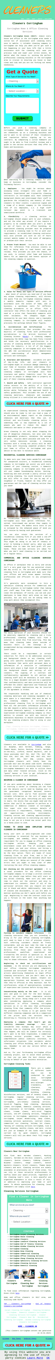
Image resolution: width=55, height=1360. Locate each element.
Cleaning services (31, 1167)
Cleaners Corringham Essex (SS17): (21, 36)
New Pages (16, 1338)
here (33, 1187)
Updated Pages (30, 1338)
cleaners (46, 766)
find (12, 1156)
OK (48, 1358)
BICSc (25, 336)
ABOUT (33, 19)
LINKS (28, 19)
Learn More (35, 1358)
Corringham (36, 744)
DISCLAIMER (48, 19)
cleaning (33, 133)
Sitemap (5, 1338)
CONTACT (40, 19)
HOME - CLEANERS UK (27, 1326)
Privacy (49, 1338)
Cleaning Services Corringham (21, 1191)
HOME (22, 19)
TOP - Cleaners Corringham (17, 1304)
